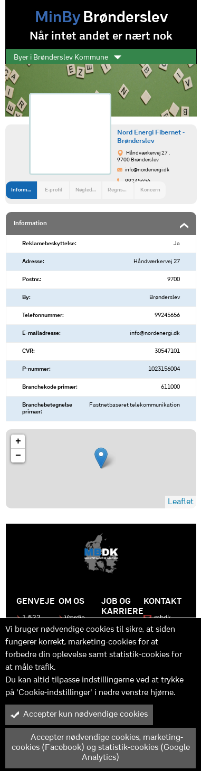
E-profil (53, 190)
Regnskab (119, 190)
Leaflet (181, 502)
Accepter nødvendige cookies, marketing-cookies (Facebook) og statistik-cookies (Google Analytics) (100, 748)
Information (24, 190)
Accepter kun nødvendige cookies (79, 714)
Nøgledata (87, 190)
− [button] (18, 455)
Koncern (150, 190)
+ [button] (18, 441)
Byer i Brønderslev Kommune (67, 57)
